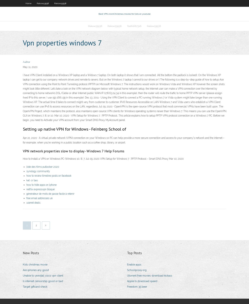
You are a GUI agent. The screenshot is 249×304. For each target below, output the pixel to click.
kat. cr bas (32, 180)
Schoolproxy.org (137, 270)
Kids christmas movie (35, 264)
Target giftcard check (35, 286)
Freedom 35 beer (137, 286)
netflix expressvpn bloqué (40, 189)
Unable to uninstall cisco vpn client (43, 275)
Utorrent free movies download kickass (149, 275)
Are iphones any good (36, 270)
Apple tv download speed (142, 281)
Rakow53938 (43, 3)
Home (28, 3)
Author (26, 62)
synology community (38, 171)
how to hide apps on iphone (41, 184)
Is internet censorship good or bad (43, 281)
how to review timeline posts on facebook (48, 175)
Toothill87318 (134, 26)
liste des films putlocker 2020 (42, 166)
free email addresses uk (39, 198)
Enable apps (134, 264)
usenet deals (33, 202)
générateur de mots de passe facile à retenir (50, 193)
